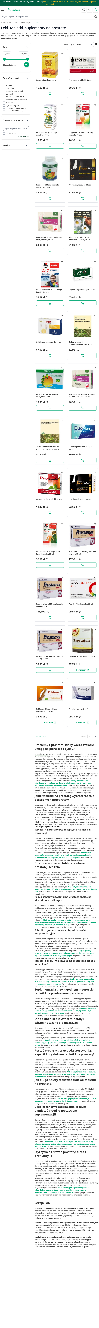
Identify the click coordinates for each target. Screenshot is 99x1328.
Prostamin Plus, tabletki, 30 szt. (49, 499)
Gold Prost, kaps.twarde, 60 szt (48, 342)
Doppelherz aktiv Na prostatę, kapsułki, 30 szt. (81, 133)
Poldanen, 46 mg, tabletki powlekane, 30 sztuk (46, 710)
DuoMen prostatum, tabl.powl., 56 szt (81, 448)
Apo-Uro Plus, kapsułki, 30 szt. (81, 604)
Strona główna (6, 22)
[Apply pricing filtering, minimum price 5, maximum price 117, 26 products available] (26, 64)
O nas (34, 1315)
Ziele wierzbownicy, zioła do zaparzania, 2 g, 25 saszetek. (47, 448)
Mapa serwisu (64, 1310)
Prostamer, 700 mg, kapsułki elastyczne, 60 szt (47, 395)
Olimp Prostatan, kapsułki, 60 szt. (82, 656)
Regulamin (36, 1310)
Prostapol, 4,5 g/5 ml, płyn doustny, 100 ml (46, 133)
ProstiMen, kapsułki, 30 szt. (80, 185)
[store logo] (14, 9)
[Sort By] (78, 44)
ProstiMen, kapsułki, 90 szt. (80, 499)
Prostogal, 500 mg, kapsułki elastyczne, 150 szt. (47, 186)
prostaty (38, 824)
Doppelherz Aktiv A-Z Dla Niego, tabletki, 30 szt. (49, 290)
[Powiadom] (82, 670)
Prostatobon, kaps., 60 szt (46, 80)
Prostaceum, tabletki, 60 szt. (80, 80)
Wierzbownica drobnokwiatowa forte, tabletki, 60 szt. (49, 238)
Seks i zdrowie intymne (24, 22)
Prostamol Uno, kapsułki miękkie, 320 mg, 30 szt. (50, 657)
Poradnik (61, 1304)
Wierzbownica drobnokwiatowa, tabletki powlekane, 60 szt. (82, 395)
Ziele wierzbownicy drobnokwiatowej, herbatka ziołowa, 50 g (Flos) (80, 343)
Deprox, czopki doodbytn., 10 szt (82, 289)
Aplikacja (61, 1324)
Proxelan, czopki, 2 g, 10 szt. (80, 709)
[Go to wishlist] (84, 9)
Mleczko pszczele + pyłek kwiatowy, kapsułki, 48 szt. (79, 238)
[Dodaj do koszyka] (50, 93)
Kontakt (34, 1304)
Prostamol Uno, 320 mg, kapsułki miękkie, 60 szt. (82, 552)
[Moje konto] (95, 9)
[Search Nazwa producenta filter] (16, 128)
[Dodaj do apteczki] (62, 53)
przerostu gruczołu (53, 827)
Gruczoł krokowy (41, 754)
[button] (46, 88)
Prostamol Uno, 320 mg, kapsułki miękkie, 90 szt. (49, 605)
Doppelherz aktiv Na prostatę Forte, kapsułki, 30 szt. (48, 552)
